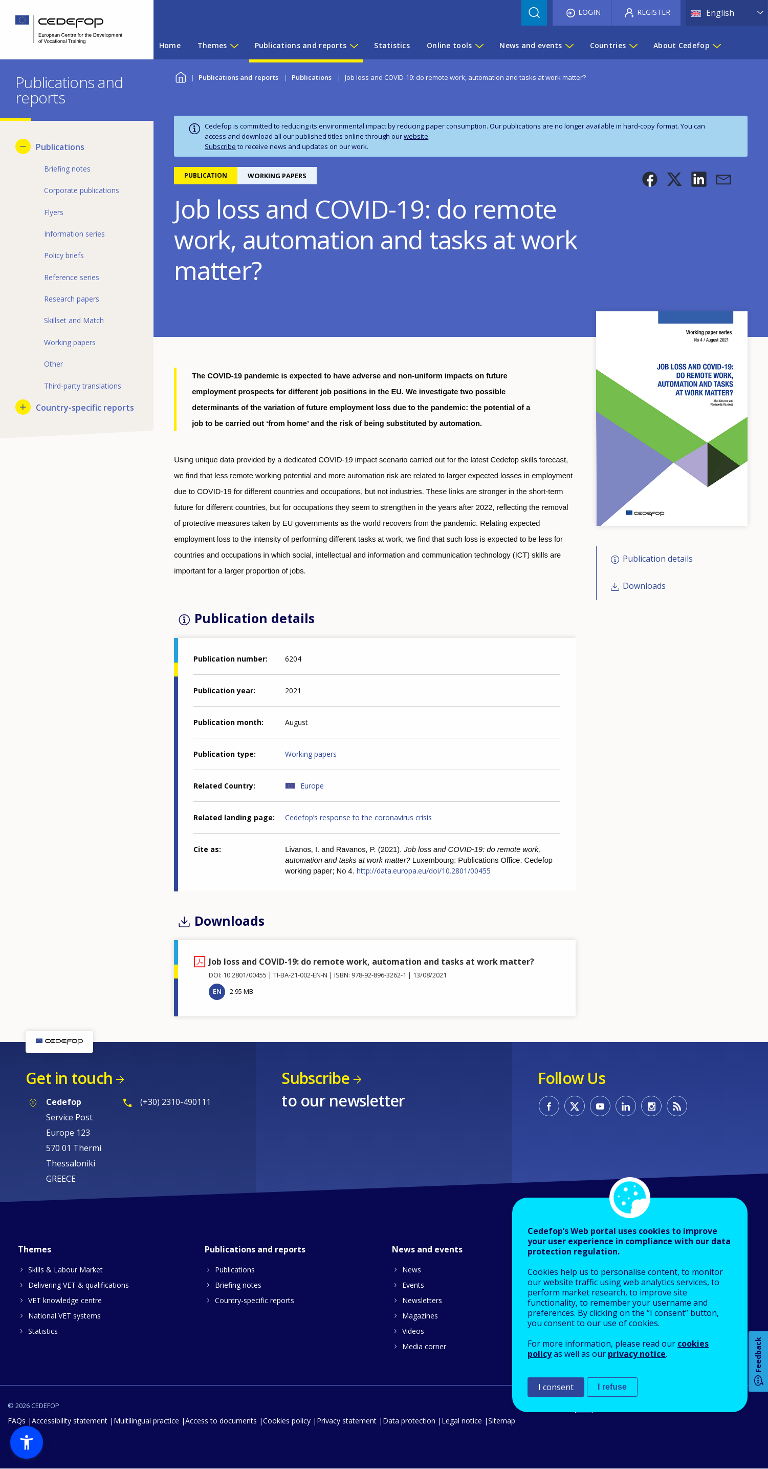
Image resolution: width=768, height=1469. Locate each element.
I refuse (612, 1386)
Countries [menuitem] (608, 45)
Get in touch (69, 1078)
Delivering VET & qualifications (78, 1285)
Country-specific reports (254, 1300)
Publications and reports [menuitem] (301, 45)
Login (589, 12)
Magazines (420, 1316)
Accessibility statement (69, 1420)
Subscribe (220, 146)
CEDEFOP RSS (677, 1106)
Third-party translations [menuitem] (82, 386)
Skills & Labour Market (65, 1269)
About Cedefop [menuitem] (681, 45)
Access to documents (221, 1420)
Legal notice (462, 1420)
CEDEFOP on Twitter (574, 1106)
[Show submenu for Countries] (633, 45)
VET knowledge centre (65, 1300)
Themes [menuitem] (212, 45)
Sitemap (501, 1420)
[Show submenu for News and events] (569, 45)
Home (180, 76)
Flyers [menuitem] (53, 212)
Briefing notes (238, 1285)
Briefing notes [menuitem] (67, 169)
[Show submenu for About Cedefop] (716, 45)
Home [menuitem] (170, 45)
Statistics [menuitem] (392, 45)
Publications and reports (238, 77)
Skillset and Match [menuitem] (74, 320)
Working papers (311, 754)
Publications (312, 77)
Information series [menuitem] (74, 234)
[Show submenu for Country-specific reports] (23, 407)
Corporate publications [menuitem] (81, 190)
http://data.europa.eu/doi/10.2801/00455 (424, 871)
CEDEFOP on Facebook (549, 1106)
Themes (34, 1249)
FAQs (17, 1420)
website (416, 136)
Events (413, 1285)
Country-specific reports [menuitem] (85, 407)
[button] (650, 179)
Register (653, 12)
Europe (312, 786)
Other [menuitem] (53, 364)
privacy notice (637, 1353)
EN (217, 991)
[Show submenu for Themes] (234, 45)
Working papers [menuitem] (70, 342)
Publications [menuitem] (60, 147)
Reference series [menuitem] (71, 277)
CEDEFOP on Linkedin (626, 1106)
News (411, 1269)
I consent (556, 1387)
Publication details (658, 559)
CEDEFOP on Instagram (651, 1106)
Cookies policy (287, 1420)
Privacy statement (347, 1420)
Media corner (424, 1346)
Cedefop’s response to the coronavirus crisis (358, 817)
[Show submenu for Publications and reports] (353, 45)
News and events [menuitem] (530, 45)
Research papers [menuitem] (71, 299)
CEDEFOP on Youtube (600, 1106)
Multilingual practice (146, 1420)
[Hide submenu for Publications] (23, 146)
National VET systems (64, 1316)
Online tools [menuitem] (449, 45)
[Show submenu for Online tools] (479, 45)
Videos (413, 1331)
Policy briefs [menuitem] (64, 255)
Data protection (409, 1420)
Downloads (644, 585)
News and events (427, 1249)
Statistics (43, 1331)
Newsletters (422, 1300)
